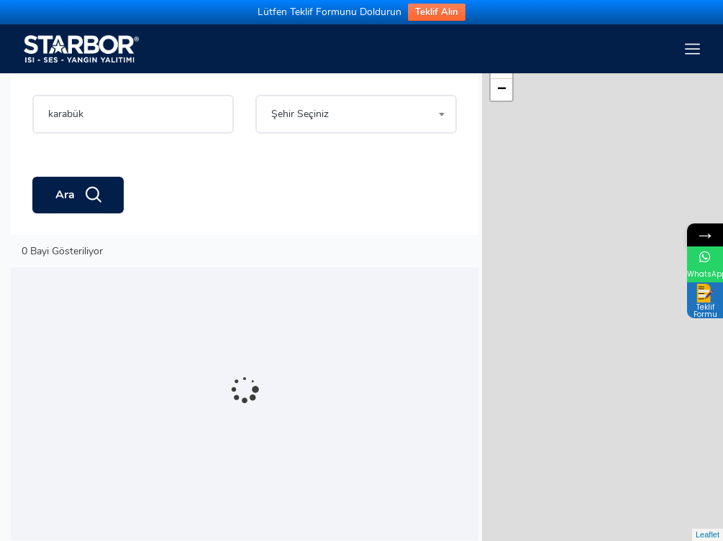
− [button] (501, 90)
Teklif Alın (436, 12)
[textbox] (356, 114)
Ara (78, 195)
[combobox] (356, 114)
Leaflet (707, 534)
